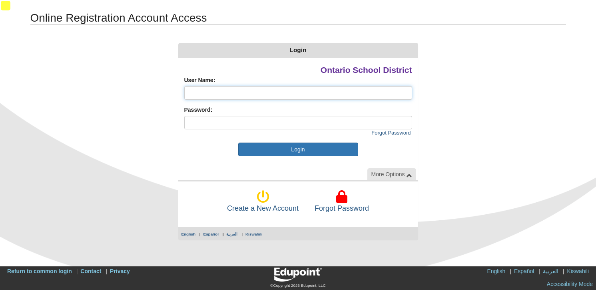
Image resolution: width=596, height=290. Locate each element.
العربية (231, 234)
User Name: (199, 80)
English (188, 234)
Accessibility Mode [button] (570, 284)
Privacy (120, 271)
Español (211, 234)
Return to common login (39, 271)
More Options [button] (391, 174)
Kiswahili (254, 234)
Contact (90, 271)
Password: (198, 110)
